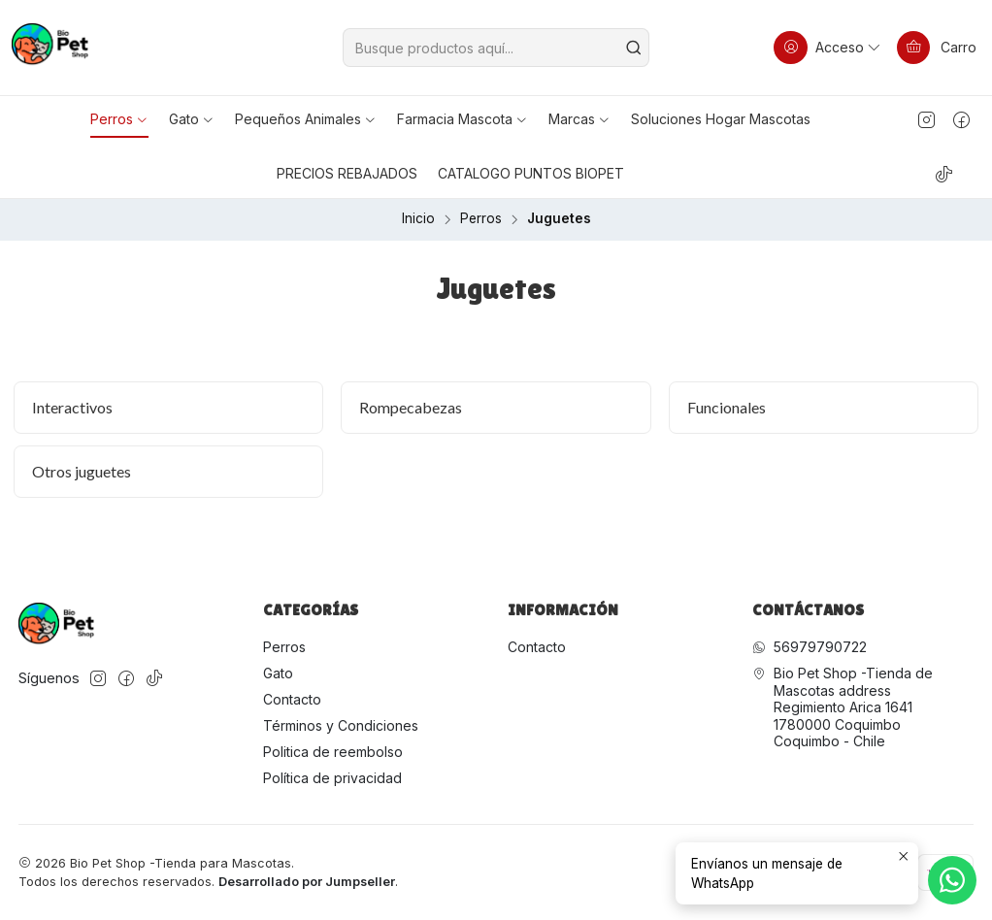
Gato (278, 673)
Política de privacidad (332, 778)
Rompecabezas (410, 407)
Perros (481, 219)
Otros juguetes (81, 471)
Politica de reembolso (333, 751)
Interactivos (72, 407)
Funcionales (726, 407)
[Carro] (936, 47)
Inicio (418, 219)
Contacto (292, 699)
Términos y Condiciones (340, 725)
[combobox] (496, 47)
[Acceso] (828, 47)
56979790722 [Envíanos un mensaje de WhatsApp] (809, 647)
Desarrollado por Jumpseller (306, 881)
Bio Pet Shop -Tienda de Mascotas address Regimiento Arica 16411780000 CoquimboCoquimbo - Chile (842, 707)
